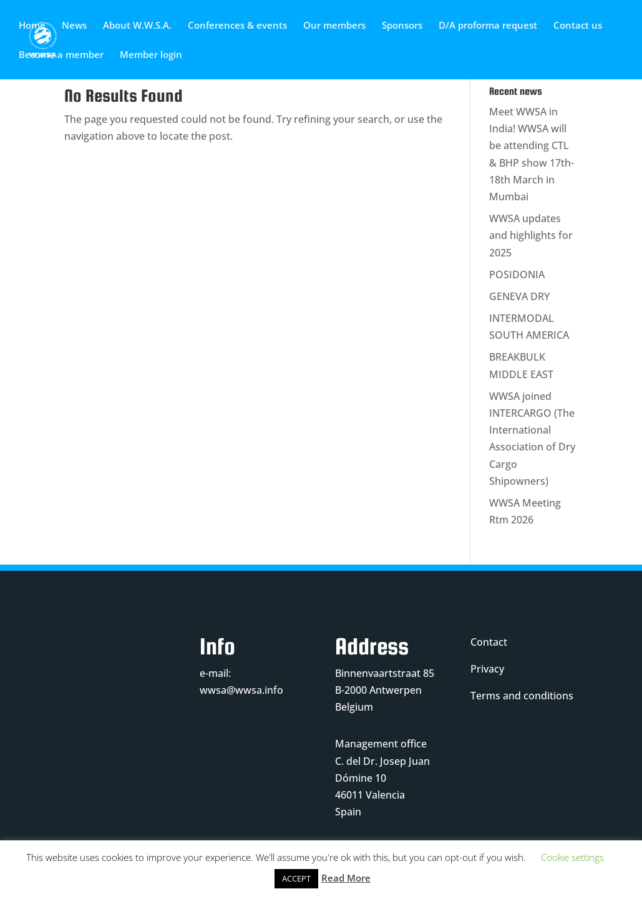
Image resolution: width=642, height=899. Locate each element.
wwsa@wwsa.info (241, 690)
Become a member (61, 55)
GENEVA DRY (519, 296)
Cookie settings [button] (572, 857)
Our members (334, 26)
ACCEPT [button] (296, 878)
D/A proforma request (488, 26)
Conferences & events (237, 26)
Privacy (487, 669)
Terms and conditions (521, 695)
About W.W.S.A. (137, 26)
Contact (488, 642)
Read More (346, 878)
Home (32, 26)
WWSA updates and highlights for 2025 (531, 235)
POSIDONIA (517, 274)
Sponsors (402, 26)
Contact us (577, 26)
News (74, 26)
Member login (151, 55)
